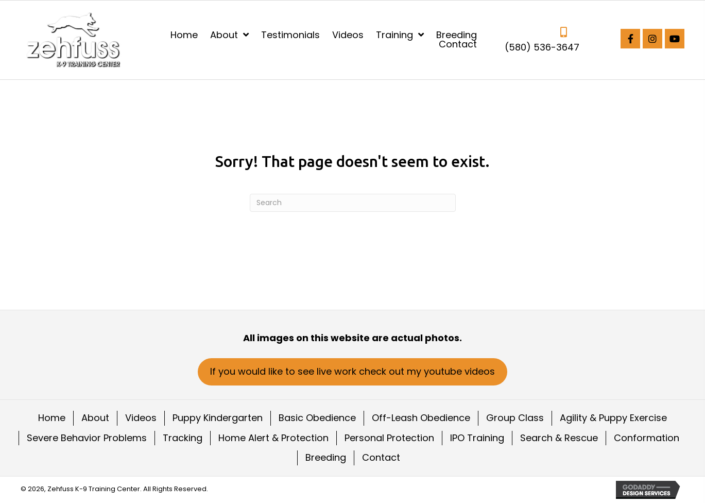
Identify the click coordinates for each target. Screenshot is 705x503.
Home (51, 417)
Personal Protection (389, 437)
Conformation (646, 437)
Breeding (325, 457)
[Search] (353, 203)
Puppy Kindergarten (218, 417)
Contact (381, 457)
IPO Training (477, 437)
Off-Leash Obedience (421, 417)
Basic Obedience (317, 417)
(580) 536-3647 (542, 47)
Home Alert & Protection (273, 437)
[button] (630, 38)
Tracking (182, 437)
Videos (141, 417)
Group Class (515, 417)
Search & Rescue (559, 437)
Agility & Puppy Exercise (613, 417)
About (95, 417)
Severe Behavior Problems (87, 437)
